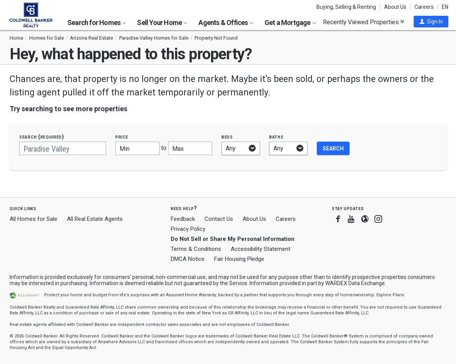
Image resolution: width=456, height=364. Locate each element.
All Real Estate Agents (95, 218)
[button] (431, 21)
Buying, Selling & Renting (346, 7)
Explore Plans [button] (390, 294)
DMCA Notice (188, 258)
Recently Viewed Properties (363, 21)
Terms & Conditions (196, 248)
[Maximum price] (190, 148)
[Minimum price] (137, 148)
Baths (276, 137)
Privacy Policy (188, 228)
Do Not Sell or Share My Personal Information (233, 238)
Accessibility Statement (260, 248)
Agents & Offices (225, 22)
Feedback (183, 219)
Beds (227, 137)
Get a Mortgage (290, 22)
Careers (424, 7)
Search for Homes (96, 22)
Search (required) (41, 137)
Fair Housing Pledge (239, 258)
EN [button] (445, 7)
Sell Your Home (162, 22)
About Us (395, 7)
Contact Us (219, 218)
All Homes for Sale (33, 218)
